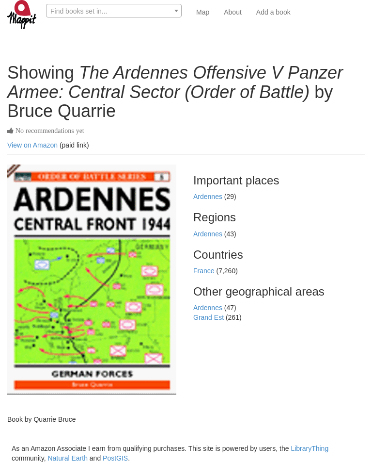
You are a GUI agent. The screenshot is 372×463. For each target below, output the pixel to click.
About (233, 12)
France (204, 271)
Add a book (273, 12)
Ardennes (208, 196)
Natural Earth (67, 458)
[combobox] (114, 10)
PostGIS (115, 458)
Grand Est (209, 317)
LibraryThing (309, 448)
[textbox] (113, 11)
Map (202, 12)
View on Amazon (32, 145)
